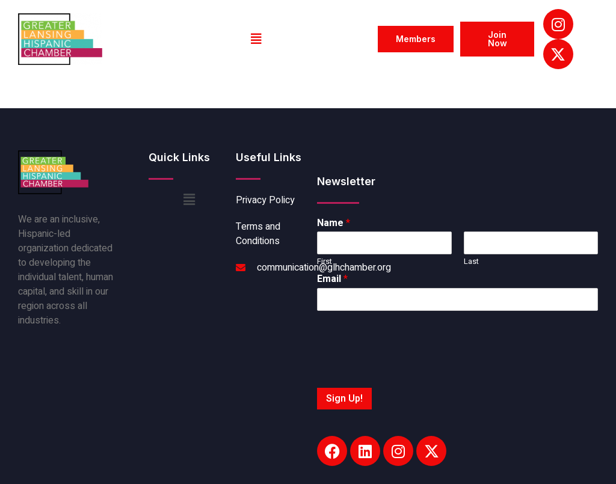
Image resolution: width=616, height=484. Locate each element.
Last (471, 262)
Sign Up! (344, 398)
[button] (256, 39)
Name (333, 223)
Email (332, 279)
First (324, 262)
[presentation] (408, 368)
